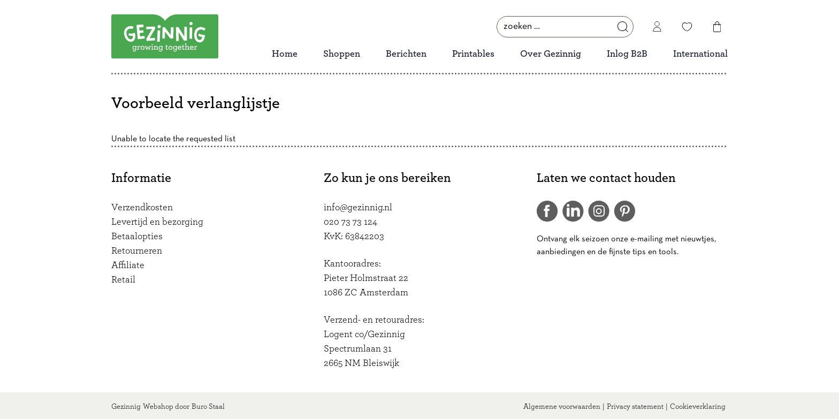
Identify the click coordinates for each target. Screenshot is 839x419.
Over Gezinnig (550, 54)
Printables (473, 54)
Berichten (406, 54)
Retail (123, 280)
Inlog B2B (627, 54)
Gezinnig (126, 406)
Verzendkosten (142, 207)
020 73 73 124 (350, 222)
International (700, 54)
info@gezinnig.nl (358, 207)
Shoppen (341, 54)
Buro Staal (208, 406)
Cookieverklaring (698, 406)
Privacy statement (635, 406)
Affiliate (127, 265)
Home (285, 54)
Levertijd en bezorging (157, 222)
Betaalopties (137, 236)
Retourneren (136, 251)
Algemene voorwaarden (561, 406)
